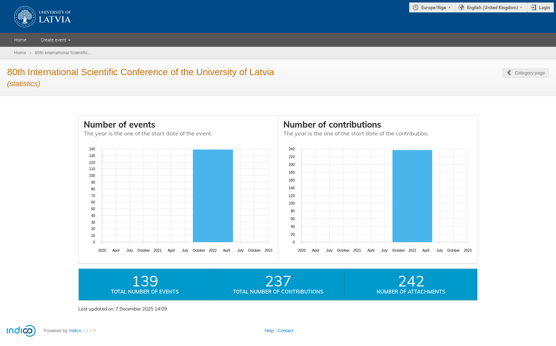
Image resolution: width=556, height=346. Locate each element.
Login (544, 7)
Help (269, 331)
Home (20, 40)
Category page (530, 73)
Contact (286, 331)
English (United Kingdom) (492, 7)
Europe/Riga (433, 7)
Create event (53, 40)
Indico (75, 331)
